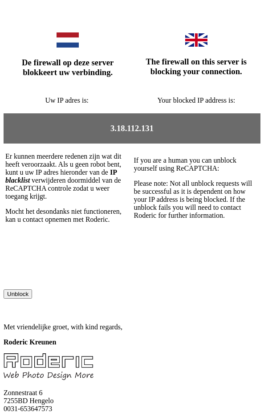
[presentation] (71, 272)
